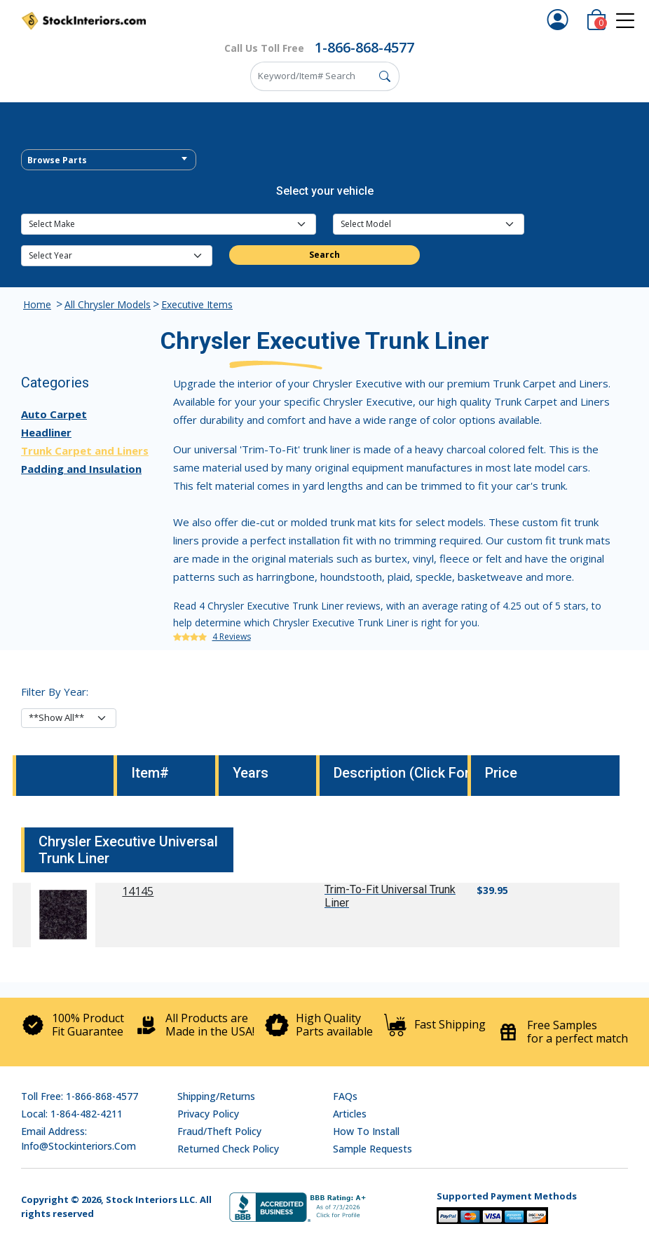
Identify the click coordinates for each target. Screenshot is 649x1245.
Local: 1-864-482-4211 (72, 1113)
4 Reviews (231, 636)
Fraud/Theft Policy (219, 1131)
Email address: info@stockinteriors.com (78, 1138)
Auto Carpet (54, 414)
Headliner (46, 432)
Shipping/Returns (216, 1096)
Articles (350, 1113)
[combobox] (108, 159)
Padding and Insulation (81, 469)
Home (37, 304)
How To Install (366, 1131)
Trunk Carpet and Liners (85, 450)
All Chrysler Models (107, 304)
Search (324, 255)
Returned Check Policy (228, 1148)
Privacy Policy (208, 1113)
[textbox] (109, 160)
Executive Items (197, 304)
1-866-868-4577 (364, 47)
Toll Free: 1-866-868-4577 (79, 1096)
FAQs (345, 1096)
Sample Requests (372, 1148)
